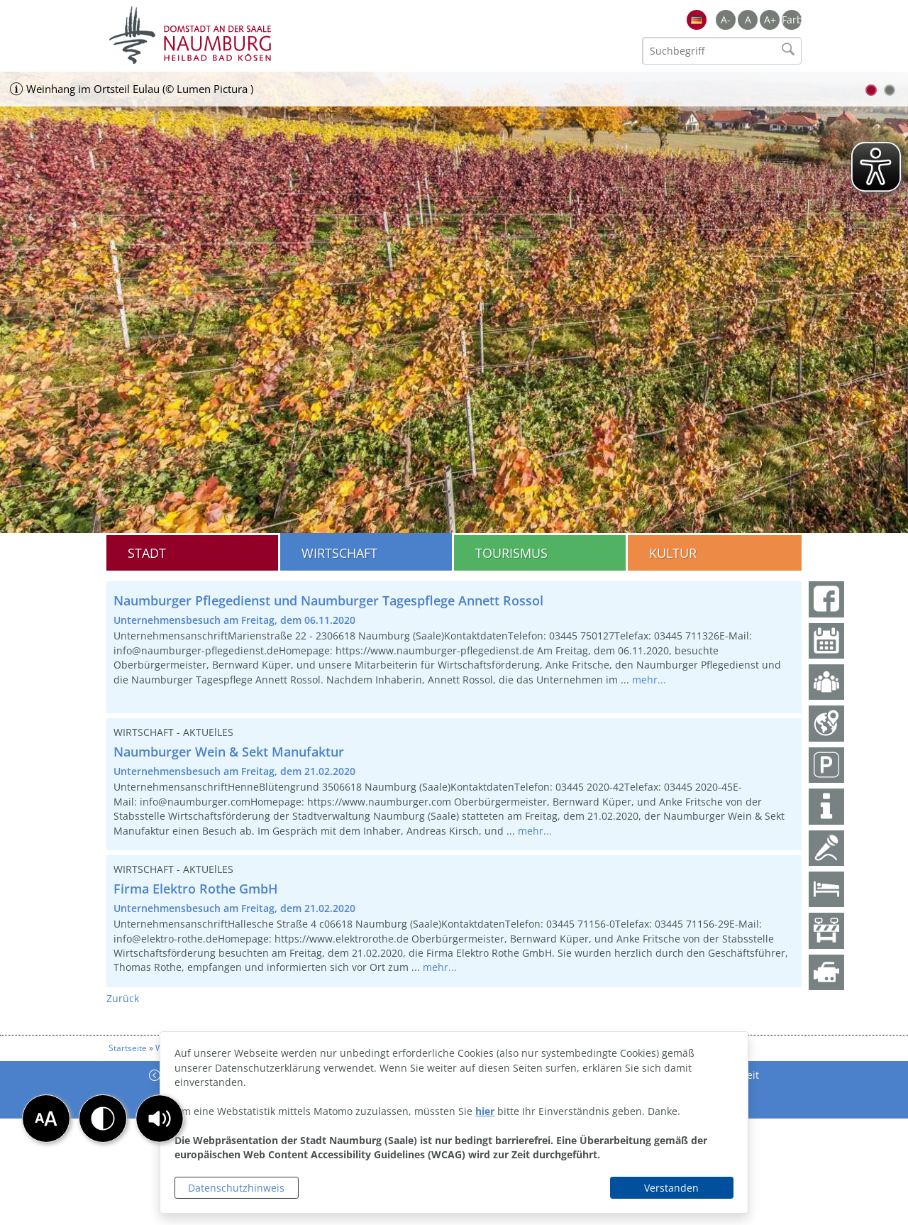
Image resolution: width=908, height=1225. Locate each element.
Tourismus (511, 552)
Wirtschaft (339, 552)
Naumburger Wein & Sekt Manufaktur (229, 751)
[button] (159, 1118)
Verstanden (671, 1187)
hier (484, 1111)
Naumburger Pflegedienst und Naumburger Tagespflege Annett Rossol (328, 600)
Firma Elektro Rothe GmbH (196, 888)
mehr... (649, 679)
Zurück (122, 998)
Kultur (673, 552)
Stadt (147, 552)
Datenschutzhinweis (236, 1187)
